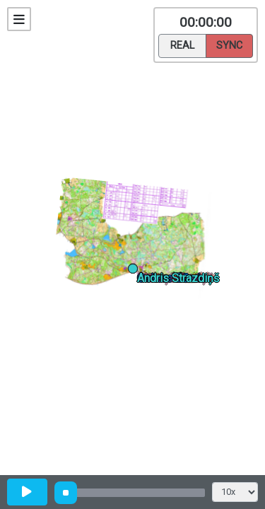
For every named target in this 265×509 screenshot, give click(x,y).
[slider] (65, 492)
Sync (229, 44)
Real (182, 44)
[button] (135, 271)
